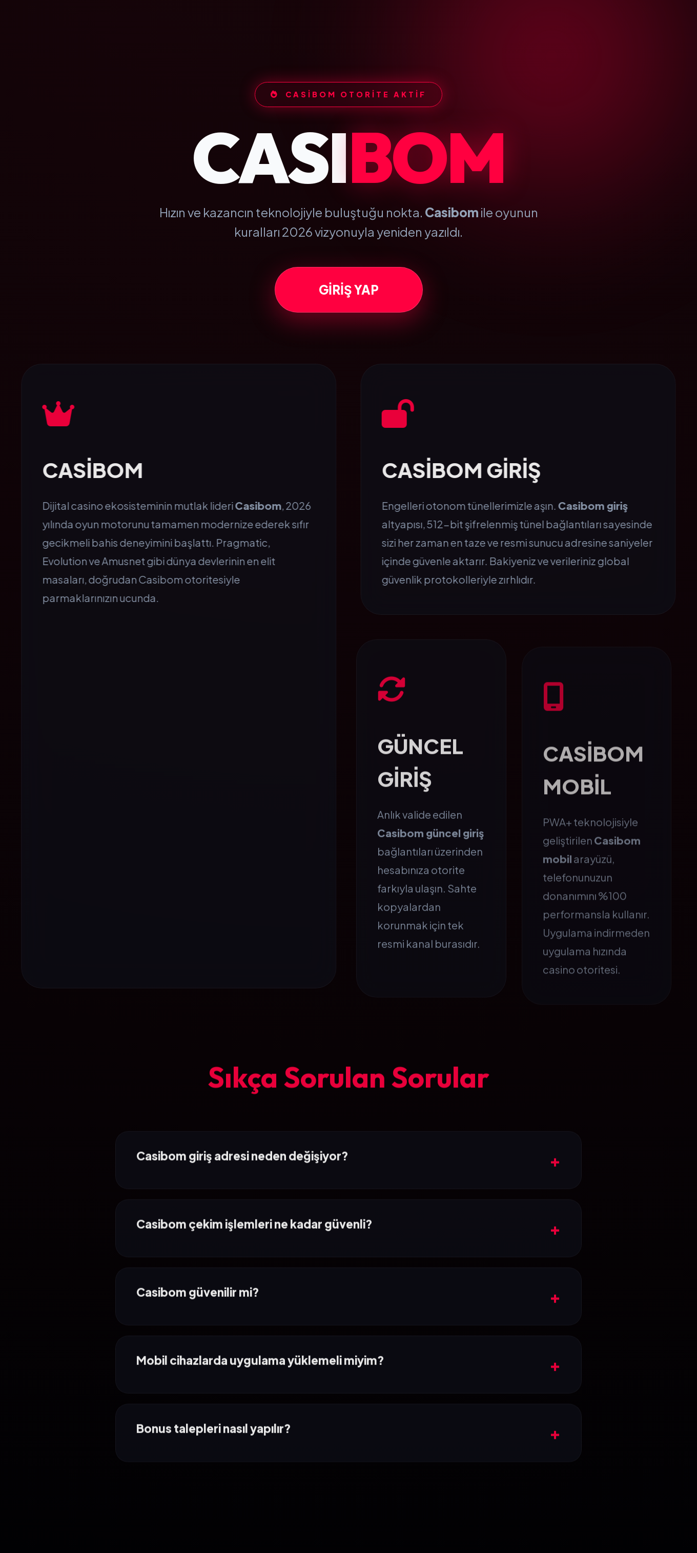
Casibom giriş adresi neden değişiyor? (242, 1201)
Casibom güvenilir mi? (197, 1337)
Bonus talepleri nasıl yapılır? (213, 1474)
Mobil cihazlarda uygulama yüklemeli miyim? (260, 1406)
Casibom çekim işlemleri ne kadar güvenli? (254, 1269)
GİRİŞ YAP (349, 305)
